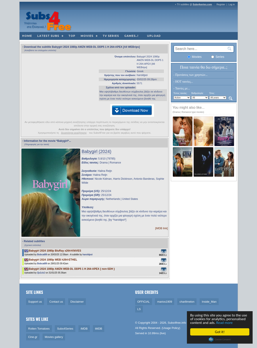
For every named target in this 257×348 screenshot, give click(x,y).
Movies (87, 35)
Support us (35, 301)
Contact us (56, 301)
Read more (225, 322)
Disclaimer (77, 301)
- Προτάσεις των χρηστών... (191, 74)
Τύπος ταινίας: (180, 93)
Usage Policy (171, 328)
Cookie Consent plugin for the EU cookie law (220, 339)
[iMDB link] (161, 228)
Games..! (131, 35)
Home (27, 35)
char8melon (186, 301)
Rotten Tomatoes (39, 328)
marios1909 (164, 301)
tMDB (98, 328)
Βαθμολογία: (197, 93)
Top (71, 35)
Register (220, 4)
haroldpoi (142, 75)
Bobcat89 (42, 254)
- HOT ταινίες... (183, 81)
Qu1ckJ (41, 273)
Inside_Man (209, 301)
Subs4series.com (202, 4)
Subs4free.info (177, 322)
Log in (231, 4)
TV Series (111, 35)
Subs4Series (65, 328)
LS (139, 309)
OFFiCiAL (143, 301)
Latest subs (48, 35)
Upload (154, 35)
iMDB (84, 328)
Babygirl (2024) (97, 151)
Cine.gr (32, 337)
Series (217, 57)
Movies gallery (54, 337)
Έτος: (212, 93)
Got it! (220, 332)
